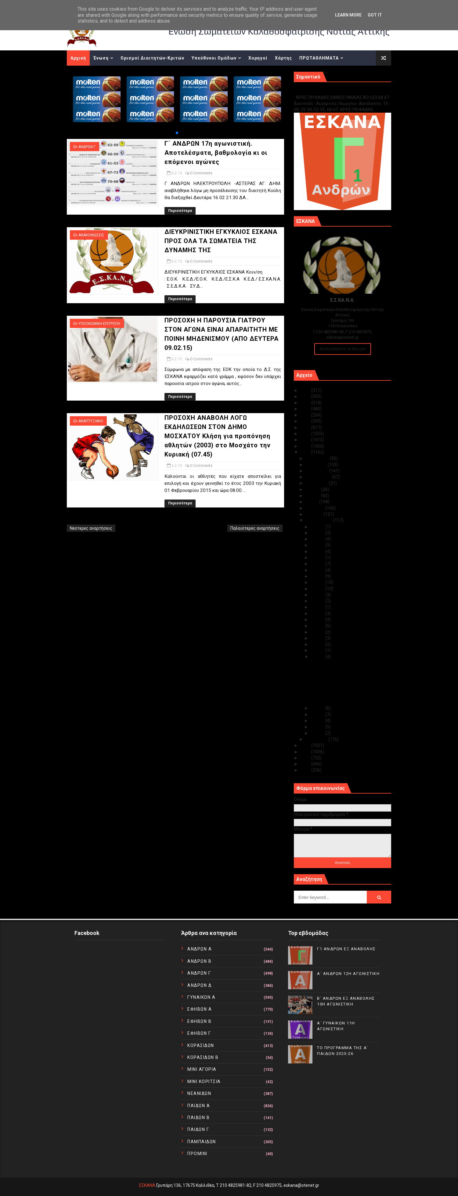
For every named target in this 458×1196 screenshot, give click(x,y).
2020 (306, 421)
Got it (375, 15)
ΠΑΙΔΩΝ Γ (198, 1129)
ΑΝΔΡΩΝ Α (199, 949)
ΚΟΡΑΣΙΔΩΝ (200, 1045)
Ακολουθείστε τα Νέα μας (342, 349)
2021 (306, 415)
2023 (306, 402)
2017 (306, 439)
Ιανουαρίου (317, 739)
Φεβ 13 (318, 613)
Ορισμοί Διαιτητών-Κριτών (152, 58)
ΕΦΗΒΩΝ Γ (199, 1033)
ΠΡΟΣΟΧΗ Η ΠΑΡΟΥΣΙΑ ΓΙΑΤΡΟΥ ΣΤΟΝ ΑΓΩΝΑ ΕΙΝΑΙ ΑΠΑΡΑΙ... (347, 688)
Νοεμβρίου (317, 464)
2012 (306, 757)
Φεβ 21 (318, 563)
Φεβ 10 (318, 632)
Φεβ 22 (318, 557)
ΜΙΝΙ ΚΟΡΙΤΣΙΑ (204, 1081)
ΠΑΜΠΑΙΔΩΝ (201, 1141)
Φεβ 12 (318, 619)
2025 (306, 390)
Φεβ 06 (318, 656)
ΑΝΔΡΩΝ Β (199, 961)
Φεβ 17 (318, 588)
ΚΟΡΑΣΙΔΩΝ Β (203, 1057)
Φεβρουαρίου (319, 520)
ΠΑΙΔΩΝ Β (198, 1117)
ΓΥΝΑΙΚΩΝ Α (201, 997)
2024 (306, 396)
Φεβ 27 (318, 532)
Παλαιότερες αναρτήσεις (254, 528)
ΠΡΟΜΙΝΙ (197, 1153)
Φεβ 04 (318, 714)
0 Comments (201, 173)
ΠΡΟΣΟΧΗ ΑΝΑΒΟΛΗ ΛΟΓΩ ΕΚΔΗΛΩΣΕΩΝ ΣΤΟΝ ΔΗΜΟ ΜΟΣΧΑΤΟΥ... (349, 699)
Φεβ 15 (318, 600)
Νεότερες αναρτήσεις (91, 528)
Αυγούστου (317, 483)
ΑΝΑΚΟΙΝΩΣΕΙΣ (91, 235)
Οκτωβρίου (317, 470)
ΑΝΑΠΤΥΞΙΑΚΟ (90, 421)
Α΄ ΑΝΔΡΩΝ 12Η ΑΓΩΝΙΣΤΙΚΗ (348, 973)
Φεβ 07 (318, 650)
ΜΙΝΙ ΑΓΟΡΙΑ (202, 1069)
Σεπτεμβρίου (319, 476)
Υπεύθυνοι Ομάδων (214, 58)
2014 (306, 745)
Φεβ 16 (318, 594)
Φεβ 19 (318, 576)
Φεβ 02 (318, 726)
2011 (306, 764)
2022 (306, 408)
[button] (177, 133)
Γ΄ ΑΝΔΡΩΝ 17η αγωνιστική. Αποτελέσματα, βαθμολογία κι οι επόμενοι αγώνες (215, 152)
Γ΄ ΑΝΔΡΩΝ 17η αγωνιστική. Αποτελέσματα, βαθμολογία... (340, 665)
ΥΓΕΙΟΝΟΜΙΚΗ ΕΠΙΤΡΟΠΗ (99, 324)
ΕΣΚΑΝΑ (147, 1185)
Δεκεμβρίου (318, 458)
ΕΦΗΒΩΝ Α (199, 1009)
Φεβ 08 (318, 644)
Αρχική (78, 58)
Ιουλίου (313, 489)
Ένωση (101, 58)
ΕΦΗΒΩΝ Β (199, 1021)
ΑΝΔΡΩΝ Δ (199, 985)
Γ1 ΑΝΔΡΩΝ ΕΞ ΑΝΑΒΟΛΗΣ (325, 91)
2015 (306, 452)
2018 (306, 433)
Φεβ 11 (318, 625)
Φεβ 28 (318, 526)
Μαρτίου (315, 514)
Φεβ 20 (318, 570)
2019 (306, 427)
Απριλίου (315, 508)
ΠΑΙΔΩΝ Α (198, 1105)
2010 (306, 770)
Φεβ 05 (318, 708)
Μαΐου (312, 501)
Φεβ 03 (318, 720)
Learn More (348, 15)
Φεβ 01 (318, 733)
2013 (306, 751)
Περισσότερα (180, 211)
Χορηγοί (258, 58)
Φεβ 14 (318, 607)
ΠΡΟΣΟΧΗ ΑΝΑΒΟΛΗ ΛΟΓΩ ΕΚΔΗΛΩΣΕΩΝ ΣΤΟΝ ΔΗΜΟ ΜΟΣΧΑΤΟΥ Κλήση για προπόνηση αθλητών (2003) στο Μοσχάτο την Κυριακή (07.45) (217, 436)
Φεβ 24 (318, 551)
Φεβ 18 (318, 582)
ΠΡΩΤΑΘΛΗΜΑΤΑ (319, 58)
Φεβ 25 (318, 545)
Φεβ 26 (318, 538)
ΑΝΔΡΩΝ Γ (87, 147)
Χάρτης (283, 58)
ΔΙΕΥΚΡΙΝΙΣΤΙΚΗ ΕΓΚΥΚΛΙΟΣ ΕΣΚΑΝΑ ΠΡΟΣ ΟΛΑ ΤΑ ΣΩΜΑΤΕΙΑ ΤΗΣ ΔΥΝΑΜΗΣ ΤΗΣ (220, 241)
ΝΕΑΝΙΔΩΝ (199, 1093)
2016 (306, 446)
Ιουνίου (313, 495)
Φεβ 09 (318, 638)
